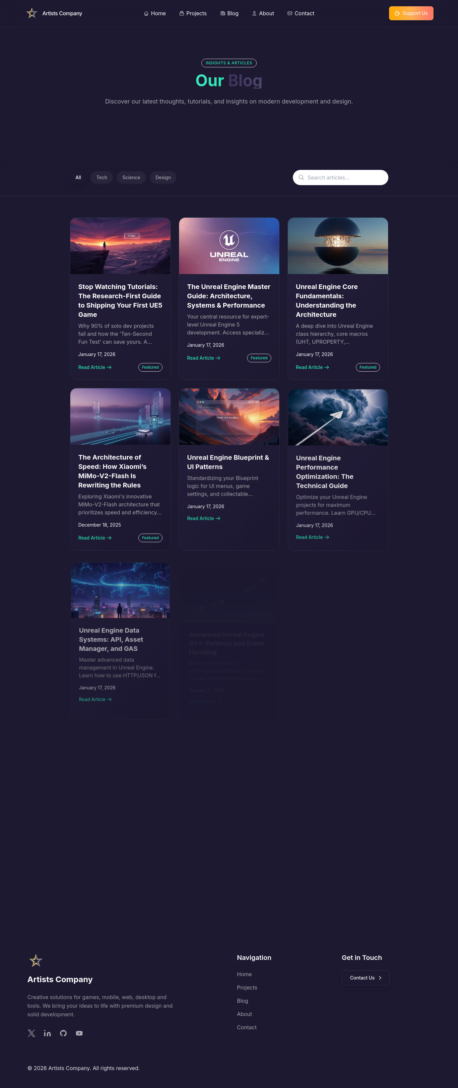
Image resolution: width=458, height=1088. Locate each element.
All (78, 177)
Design (163, 177)
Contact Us (366, 977)
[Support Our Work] (411, 13)
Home (244, 974)
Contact (247, 1027)
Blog (242, 1000)
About (244, 1014)
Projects (247, 987)
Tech (101, 177)
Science (131, 177)
